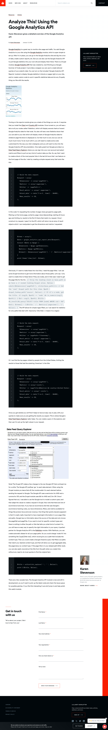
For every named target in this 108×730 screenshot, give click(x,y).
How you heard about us (46, 656)
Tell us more (42, 666)
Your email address (44, 634)
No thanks (79, 726)
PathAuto (38, 530)
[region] (40, 187)
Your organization (44, 645)
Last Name (42, 623)
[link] (102, 3)
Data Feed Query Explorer (18, 150)
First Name (42, 612)
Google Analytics (15, 49)
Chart (24, 125)
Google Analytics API (22, 65)
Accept (90, 726)
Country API (33, 125)
